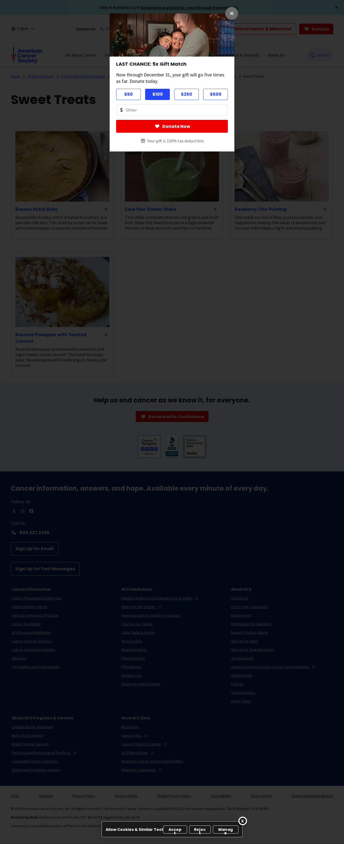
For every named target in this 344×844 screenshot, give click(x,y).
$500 (215, 94)
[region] (172, 829)
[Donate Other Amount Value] (172, 110)
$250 (186, 94)
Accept (175, 830)
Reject (200, 830)
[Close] (242, 821)
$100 (157, 94)
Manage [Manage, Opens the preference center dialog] (225, 830)
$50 (128, 94)
